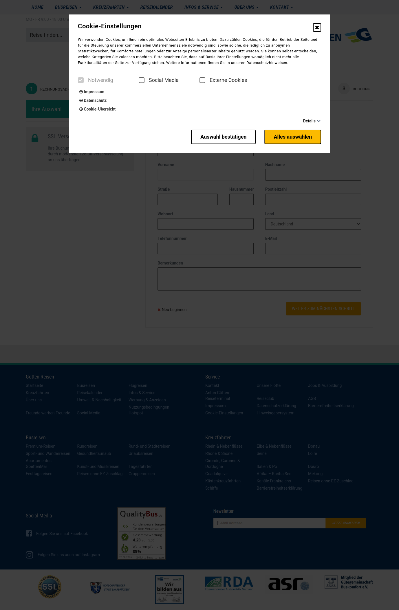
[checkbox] (81, 80)
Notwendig (95, 80)
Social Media (159, 80)
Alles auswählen (293, 137)
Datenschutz (93, 100)
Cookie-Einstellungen (110, 26)
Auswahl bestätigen (223, 137)
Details (309, 121)
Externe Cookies (223, 80)
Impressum (91, 91)
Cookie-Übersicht (97, 109)
